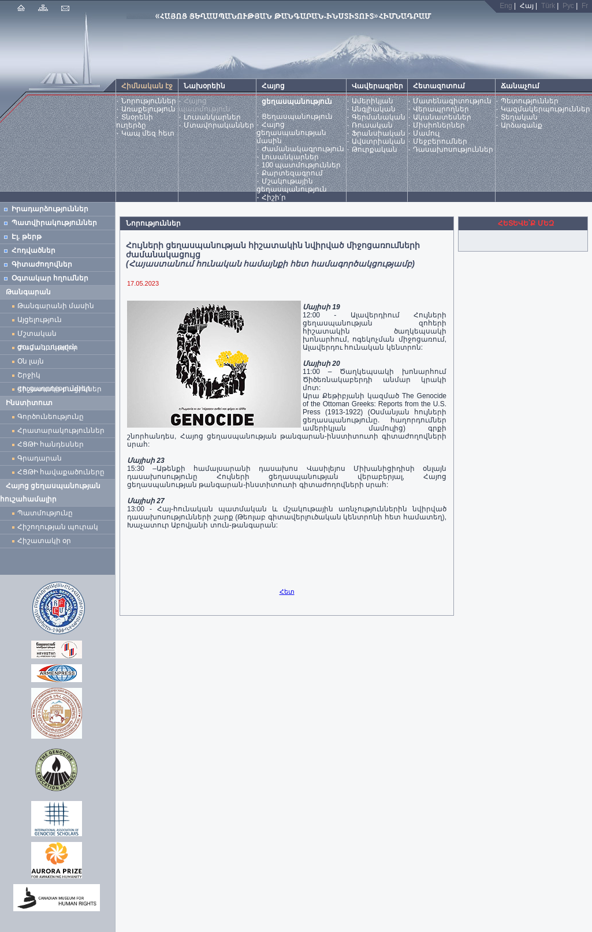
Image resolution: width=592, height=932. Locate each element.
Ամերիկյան (372, 101)
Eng (506, 6)
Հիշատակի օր (44, 541)
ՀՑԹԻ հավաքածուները (61, 472)
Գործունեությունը (50, 417)
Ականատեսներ (442, 117)
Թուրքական (374, 149)
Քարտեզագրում (292, 173)
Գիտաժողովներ (42, 264)
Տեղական (519, 117)
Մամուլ (426, 133)
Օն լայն (32, 361)
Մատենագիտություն (452, 101)
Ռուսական (372, 125)
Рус (568, 6)
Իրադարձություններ (50, 209)
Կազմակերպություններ (545, 109)
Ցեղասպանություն (297, 117)
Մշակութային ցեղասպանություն (291, 185)
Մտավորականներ (219, 125)
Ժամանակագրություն (303, 149)
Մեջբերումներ (440, 141)
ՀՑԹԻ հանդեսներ (52, 444)
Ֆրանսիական (378, 133)
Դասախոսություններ (453, 149)
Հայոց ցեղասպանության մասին (291, 133)
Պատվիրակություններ (54, 223)
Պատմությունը (45, 513)
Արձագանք (521, 125)
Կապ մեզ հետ (147, 133)
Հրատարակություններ (61, 430)
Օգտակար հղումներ (50, 278)
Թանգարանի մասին (55, 306)
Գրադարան (39, 458)
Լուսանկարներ (212, 117)
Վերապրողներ (441, 109)
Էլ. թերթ (27, 237)
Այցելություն (39, 320)
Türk (548, 6)
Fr (585, 6)
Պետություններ (530, 101)
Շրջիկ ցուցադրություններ (56, 376)
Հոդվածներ (33, 250)
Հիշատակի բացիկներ (61, 389)
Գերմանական (378, 117)
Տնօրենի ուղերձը (134, 121)
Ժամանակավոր (47, 347)
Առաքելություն (148, 109)
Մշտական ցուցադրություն (47, 335)
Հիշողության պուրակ (57, 527)
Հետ (287, 591)
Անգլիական (374, 109)
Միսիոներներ (439, 125)
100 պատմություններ (301, 165)
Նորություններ (148, 101)
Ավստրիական (378, 141)
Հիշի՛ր (274, 197)
